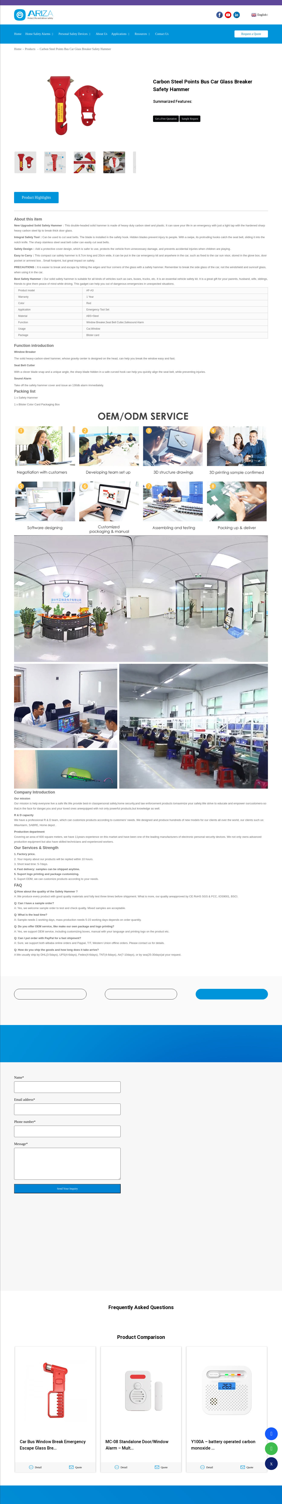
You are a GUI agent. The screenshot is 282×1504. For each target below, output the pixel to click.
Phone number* (25, 1119)
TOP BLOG (156, 1495)
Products (30, 43)
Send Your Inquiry (67, 1186)
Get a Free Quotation (175, 115)
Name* (19, 1075)
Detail (35, 1384)
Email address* (24, 1097)
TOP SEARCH (173, 1495)
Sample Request (214, 115)
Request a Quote (251, 28)
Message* (21, 1141)
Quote (75, 1384)
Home (17, 43)
